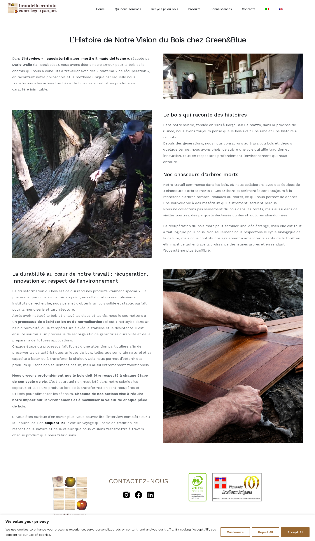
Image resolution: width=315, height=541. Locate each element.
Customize (235, 532)
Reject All (265, 532)
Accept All (295, 532)
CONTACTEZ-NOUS (138, 481)
